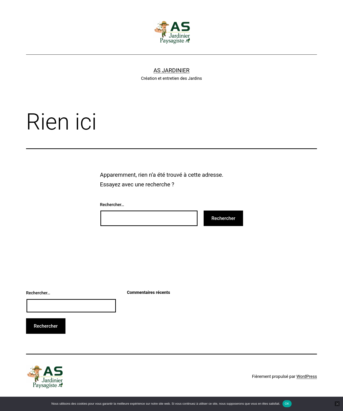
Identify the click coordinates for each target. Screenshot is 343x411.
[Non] (337, 403)
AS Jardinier (171, 70)
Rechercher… (112, 204)
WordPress (307, 376)
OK (287, 403)
